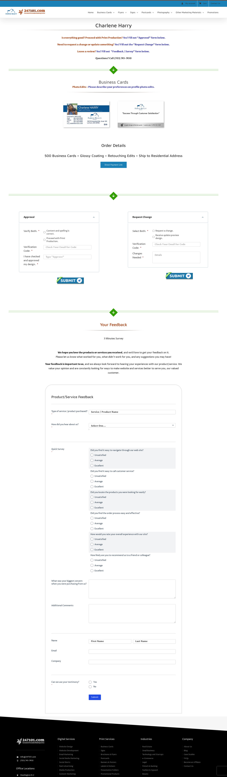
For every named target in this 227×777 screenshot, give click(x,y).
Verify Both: (31, 231)
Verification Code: (30, 249)
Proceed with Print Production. (55, 240)
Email (54, 650)
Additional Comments (62, 605)
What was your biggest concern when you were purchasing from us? (69, 582)
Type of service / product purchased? (69, 413)
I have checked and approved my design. (32, 260)
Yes (95, 682)
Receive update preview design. (167, 237)
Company (56, 661)
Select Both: (140, 231)
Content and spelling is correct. (57, 232)
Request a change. (164, 230)
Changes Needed (137, 255)
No (94, 686)
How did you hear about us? (65, 426)
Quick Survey (57, 450)
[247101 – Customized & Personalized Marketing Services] (30, 738)
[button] (59, 217)
